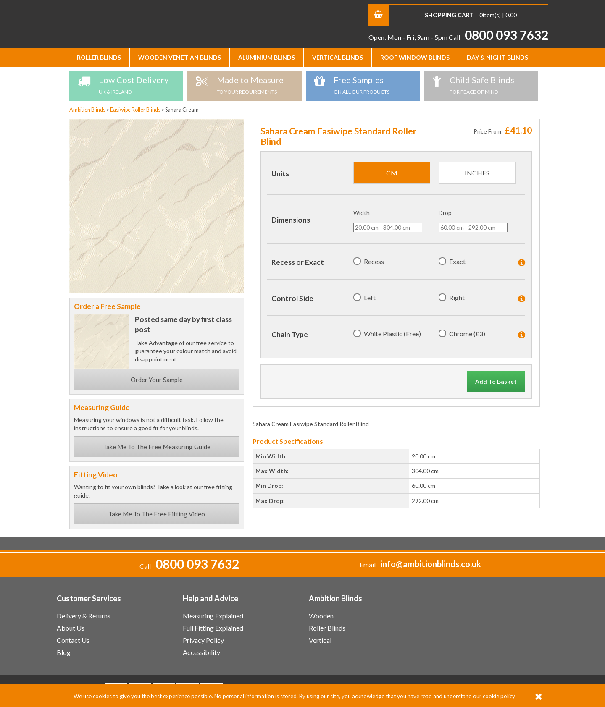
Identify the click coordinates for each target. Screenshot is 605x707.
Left (370, 297)
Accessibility (201, 652)
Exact (457, 261)
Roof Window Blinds (415, 57)
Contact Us (73, 640)
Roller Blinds (99, 57)
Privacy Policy (203, 640)
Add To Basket (496, 381)
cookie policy (499, 696)
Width (361, 212)
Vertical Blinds (337, 57)
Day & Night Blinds (497, 57)
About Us (70, 628)
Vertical (320, 640)
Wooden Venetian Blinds (179, 57)
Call (498, 37)
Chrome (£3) (467, 334)
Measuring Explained (213, 616)
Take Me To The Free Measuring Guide (156, 446)
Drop (445, 212)
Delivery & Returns (83, 616)
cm (391, 173)
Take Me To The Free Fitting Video (156, 514)
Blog (64, 652)
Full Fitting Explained (213, 628)
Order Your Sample (157, 379)
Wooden (321, 616)
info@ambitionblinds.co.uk (430, 564)
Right (457, 297)
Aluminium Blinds (266, 57)
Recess (374, 261)
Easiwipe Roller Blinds (135, 110)
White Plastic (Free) (392, 334)
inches (477, 173)
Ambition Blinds (136, 23)
